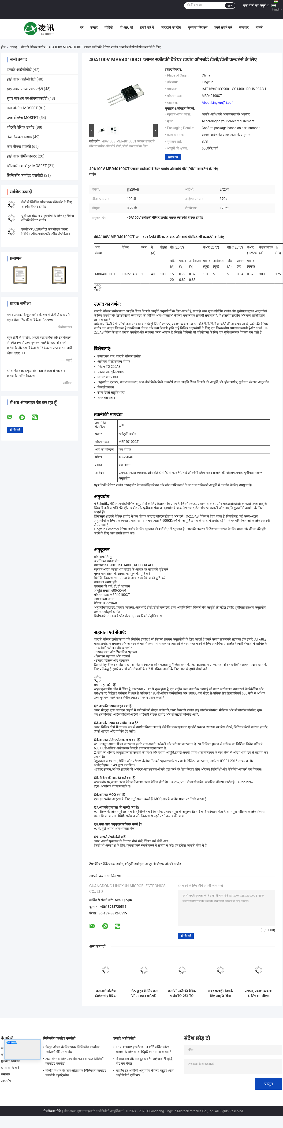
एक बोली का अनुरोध (255, 5)
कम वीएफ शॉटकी (19, 146)
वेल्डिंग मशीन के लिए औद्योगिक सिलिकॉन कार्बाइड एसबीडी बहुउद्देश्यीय (75, 1073)
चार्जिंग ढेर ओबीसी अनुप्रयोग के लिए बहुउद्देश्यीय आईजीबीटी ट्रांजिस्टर (145, 1073)
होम (3, 47)
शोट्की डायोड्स (134, 864)
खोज (230, 5)
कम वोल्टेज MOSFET (22, 108)
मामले (259, 27)
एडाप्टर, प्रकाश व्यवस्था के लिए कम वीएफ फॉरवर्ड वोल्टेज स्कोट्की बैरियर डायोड (259, 993)
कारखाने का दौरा (171, 27)
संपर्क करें (173, 157)
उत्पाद (93, 27)
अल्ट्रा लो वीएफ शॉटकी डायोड (163, 864)
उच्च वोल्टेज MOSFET (22, 117)
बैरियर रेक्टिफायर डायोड (108, 864)
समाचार (244, 27)
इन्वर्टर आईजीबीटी (19, 69)
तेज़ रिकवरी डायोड (19, 137)
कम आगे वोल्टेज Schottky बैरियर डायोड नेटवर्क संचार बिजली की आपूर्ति (105, 993)
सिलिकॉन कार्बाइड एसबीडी (25, 175)
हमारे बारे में (147, 27)
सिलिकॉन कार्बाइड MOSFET (27, 166)
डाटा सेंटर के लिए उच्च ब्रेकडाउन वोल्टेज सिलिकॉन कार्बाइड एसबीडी (75, 1061)
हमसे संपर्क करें (223, 27)
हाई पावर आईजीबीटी (21, 79)
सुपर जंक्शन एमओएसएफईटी (27, 98)
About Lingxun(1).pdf (217, 102)
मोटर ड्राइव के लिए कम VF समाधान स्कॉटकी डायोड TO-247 (144, 993)
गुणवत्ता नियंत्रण (197, 27)
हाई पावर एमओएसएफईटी (25, 89)
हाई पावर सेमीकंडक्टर (22, 156)
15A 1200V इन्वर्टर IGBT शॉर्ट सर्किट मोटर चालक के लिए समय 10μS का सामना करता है (143, 1049)
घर (81, 27)
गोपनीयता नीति (52, 1111)
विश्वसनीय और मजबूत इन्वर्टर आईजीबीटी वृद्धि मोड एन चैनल (144, 1061)
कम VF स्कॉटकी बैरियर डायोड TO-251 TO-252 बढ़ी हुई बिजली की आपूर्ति (182, 993)
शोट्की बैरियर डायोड (33, 47)
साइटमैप (6, 1081)
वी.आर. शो (126, 27)
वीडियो (108, 27)
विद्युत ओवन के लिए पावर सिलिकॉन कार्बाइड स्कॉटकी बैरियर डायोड (72, 1049)
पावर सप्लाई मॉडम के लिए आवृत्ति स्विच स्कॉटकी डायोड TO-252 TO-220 (220, 993)
